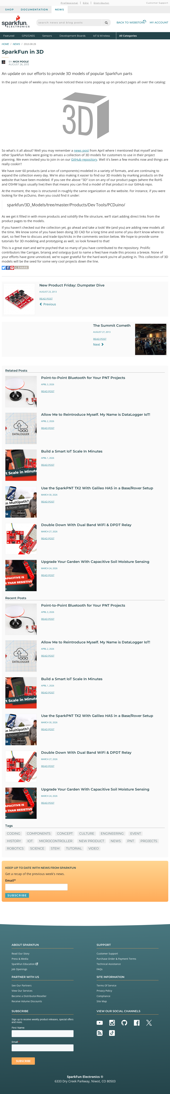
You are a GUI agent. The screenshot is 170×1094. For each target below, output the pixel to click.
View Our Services (22, 990)
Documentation (34, 9)
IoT (30, 841)
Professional (69, 3)
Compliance (103, 996)
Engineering (112, 833)
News (59, 9)
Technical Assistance (109, 964)
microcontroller (55, 841)
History (14, 841)
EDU (86, 3)
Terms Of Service (106, 985)
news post (81, 150)
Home (5, 44)
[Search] (106, 22)
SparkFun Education (25, 964)
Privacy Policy (104, 990)
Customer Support (157, 3)
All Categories (128, 35)
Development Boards (73, 35)
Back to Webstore (131, 22)
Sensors (47, 35)
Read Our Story (20, 953)
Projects (149, 841)
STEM (55, 848)
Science (37, 848)
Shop (9, 9)
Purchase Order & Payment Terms (116, 958)
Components (38, 833)
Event (135, 833)
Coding (13, 833)
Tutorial (74, 848)
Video (93, 848)
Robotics (15, 848)
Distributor (101, 3)
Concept (65, 833)
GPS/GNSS (28, 35)
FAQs (100, 969)
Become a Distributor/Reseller (29, 996)
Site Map (102, 1001)
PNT (130, 841)
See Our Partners (22, 985)
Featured (11, 35)
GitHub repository (84, 159)
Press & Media (20, 958)
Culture (86, 833)
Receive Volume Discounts (27, 1001)
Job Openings (19, 969)
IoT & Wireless (101, 35)
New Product (91, 841)
